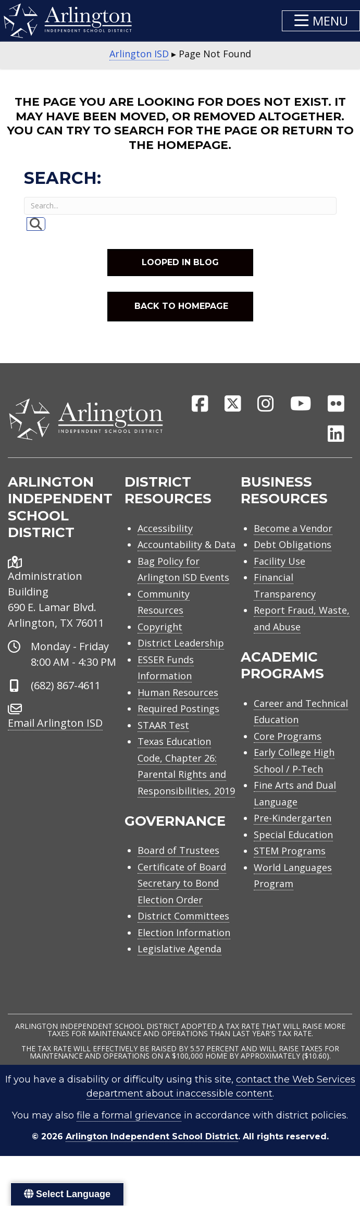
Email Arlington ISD (55, 723)
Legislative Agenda (179, 948)
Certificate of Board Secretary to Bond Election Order (182, 883)
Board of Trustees (178, 850)
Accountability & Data (186, 544)
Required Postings (178, 708)
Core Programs (287, 736)
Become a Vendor (293, 528)
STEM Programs (290, 850)
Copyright (160, 626)
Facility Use (279, 561)
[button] (321, 20)
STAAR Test (163, 725)
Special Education (293, 834)
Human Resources (178, 692)
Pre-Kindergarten (292, 818)
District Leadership (181, 643)
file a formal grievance (129, 1115)
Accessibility (165, 528)
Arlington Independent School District (152, 1136)
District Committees (183, 916)
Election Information (184, 932)
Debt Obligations (292, 544)
